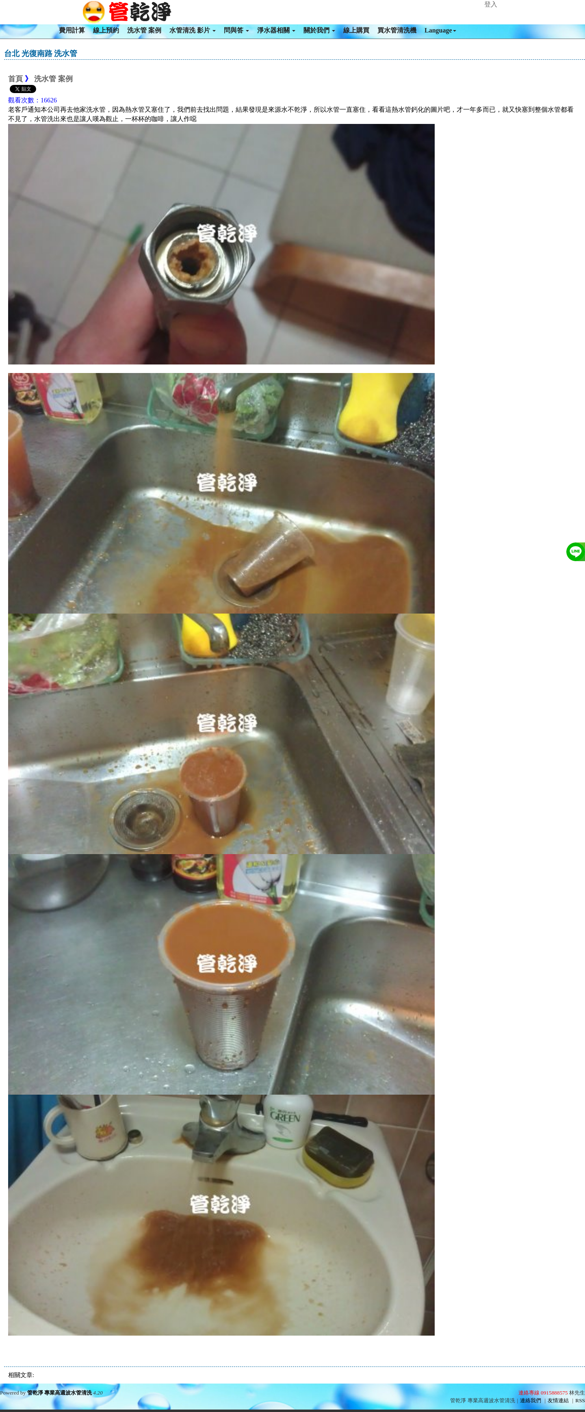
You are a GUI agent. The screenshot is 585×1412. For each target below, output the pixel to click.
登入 (490, 4)
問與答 (236, 30)
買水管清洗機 (396, 30)
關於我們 (319, 30)
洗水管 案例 (144, 30)
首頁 (15, 79)
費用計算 (72, 30)
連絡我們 (530, 1400)
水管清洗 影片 (192, 30)
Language (440, 30)
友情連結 (558, 1400)
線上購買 (356, 30)
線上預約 (106, 30)
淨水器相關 (276, 30)
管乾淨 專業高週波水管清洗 (59, 1393)
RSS (580, 1400)
